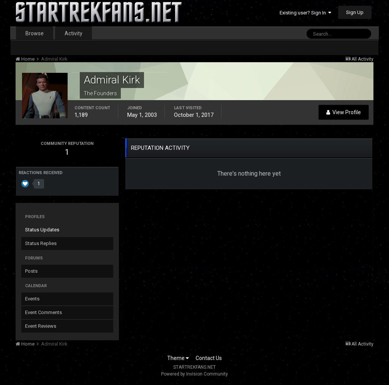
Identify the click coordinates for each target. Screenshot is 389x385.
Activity (73, 33)
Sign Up (355, 12)
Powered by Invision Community (194, 374)
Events (32, 299)
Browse (34, 33)
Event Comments (43, 312)
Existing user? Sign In (305, 13)
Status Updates (42, 230)
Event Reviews (40, 326)
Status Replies (41, 243)
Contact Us (209, 358)
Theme (178, 358)
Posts (31, 271)
